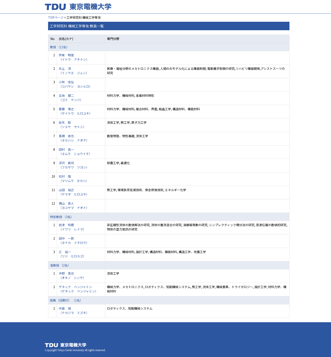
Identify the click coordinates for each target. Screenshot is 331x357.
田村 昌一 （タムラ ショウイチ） (75, 151)
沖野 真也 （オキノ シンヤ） (72, 275)
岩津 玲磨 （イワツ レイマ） (72, 227)
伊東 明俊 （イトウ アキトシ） (74, 57)
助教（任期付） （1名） (66, 300)
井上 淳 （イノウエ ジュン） (74, 70)
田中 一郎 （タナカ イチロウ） (74, 240)
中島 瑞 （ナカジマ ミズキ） (74, 310)
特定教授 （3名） (62, 217)
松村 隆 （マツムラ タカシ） (74, 178)
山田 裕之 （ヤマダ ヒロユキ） (74, 192)
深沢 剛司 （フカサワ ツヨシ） (74, 165)
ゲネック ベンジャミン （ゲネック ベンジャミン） (78, 289)
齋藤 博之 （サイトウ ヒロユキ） (75, 111)
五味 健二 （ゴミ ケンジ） (71, 97)
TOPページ (56, 17)
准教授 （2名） (60, 265)
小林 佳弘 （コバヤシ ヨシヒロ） (75, 84)
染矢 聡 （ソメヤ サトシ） (72, 124)
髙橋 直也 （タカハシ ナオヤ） (74, 138)
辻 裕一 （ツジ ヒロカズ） (72, 254)
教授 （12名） (59, 47)
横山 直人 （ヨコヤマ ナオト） (74, 205)
